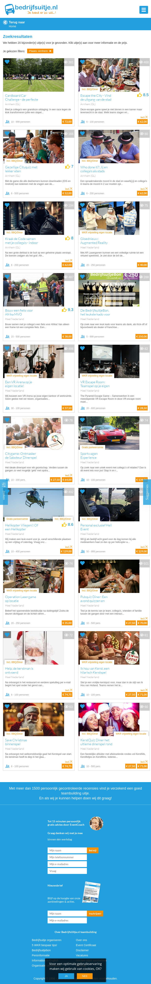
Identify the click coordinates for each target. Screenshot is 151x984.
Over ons (81, 940)
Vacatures (82, 955)
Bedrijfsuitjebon (41, 950)
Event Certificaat (86, 945)
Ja (66, 976)
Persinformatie (41, 955)
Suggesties (147, 492)
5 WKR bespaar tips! (44, 945)
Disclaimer (82, 950)
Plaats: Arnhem (40, 51)
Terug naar (17, 22)
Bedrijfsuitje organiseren (46, 940)
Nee (84, 976)
